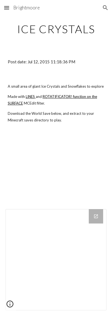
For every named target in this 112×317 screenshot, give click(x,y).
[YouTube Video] (56, 167)
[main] (56, 29)
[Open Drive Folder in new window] (96, 216)
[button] (6, 7)
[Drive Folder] (56, 259)
